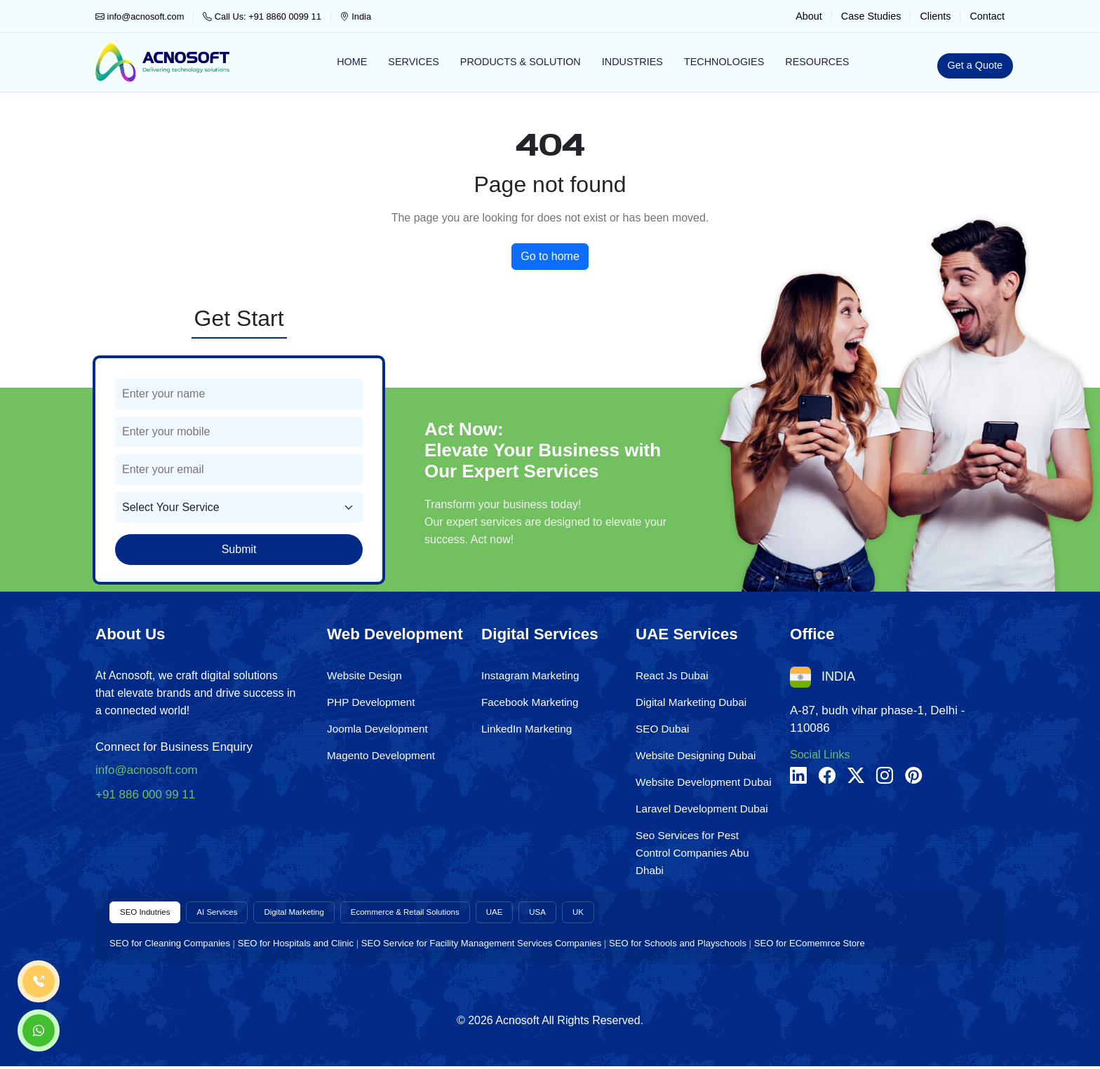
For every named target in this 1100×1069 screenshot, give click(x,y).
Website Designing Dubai (696, 755)
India (355, 16)
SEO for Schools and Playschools (677, 946)
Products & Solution (520, 61)
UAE (553, 913)
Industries (632, 61)
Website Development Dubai (704, 782)
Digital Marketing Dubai (691, 702)
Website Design (364, 675)
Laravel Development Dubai (702, 809)
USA (600, 913)
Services (413, 61)
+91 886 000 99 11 (145, 794)
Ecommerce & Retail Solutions (450, 913)
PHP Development (371, 702)
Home (352, 61)
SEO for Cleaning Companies (169, 946)
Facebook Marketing (530, 702)
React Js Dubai (672, 675)
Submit (239, 549)
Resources (817, 61)
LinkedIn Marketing (526, 729)
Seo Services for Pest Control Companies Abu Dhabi (692, 852)
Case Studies (871, 16)
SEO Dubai (663, 729)
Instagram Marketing (530, 675)
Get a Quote (975, 65)
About (809, 16)
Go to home (550, 256)
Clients (935, 16)
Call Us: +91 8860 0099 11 (262, 16)
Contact (987, 16)
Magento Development (381, 755)
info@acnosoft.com (139, 16)
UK (643, 913)
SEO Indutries (150, 913)
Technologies (724, 61)
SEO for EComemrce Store (809, 946)
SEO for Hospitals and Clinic (296, 946)
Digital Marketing (320, 913)
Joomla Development (377, 729)
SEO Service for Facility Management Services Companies (481, 946)
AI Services (232, 913)
